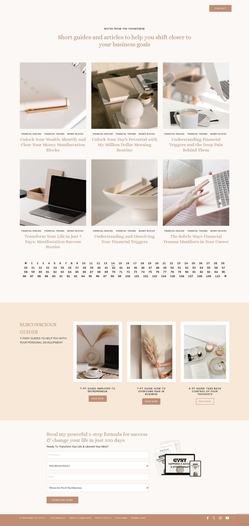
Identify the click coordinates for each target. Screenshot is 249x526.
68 (99, 276)
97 (105, 280)
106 (181, 280)
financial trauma (54, 134)
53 (194, 271)
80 (186, 276)
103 (154, 280)
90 (53, 280)
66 (84, 276)
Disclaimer (121, 522)
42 (113, 271)
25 (193, 267)
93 (75, 280)
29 (222, 267)
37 (77, 271)
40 (99, 271)
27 (208, 267)
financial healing (31, 134)
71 (121, 276)
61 (47, 276)
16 (127, 267)
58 (25, 276)
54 (201, 271)
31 (33, 271)
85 (223, 276)
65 (77, 276)
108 (199, 280)
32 (40, 271)
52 (186, 271)
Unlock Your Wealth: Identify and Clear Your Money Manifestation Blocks (53, 146)
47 (150, 271)
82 (201, 276)
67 (91, 276)
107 (190, 280)
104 (163, 280)
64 (69, 276)
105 (172, 280)
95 (90, 280)
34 (55, 271)
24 (186, 267)
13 (105, 267)
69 (106, 276)
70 (113, 276)
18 (142, 267)
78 (172, 276)
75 (150, 276)
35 (62, 271)
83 (208, 276)
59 (33, 276)
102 (145, 280)
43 (121, 271)
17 (135, 267)
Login (202, 8)
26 (200, 267)
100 (127, 280)
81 (194, 276)
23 (178, 267)
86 (24, 280)
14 (113, 267)
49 (164, 271)
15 (120, 267)
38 (84, 271)
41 (106, 271)
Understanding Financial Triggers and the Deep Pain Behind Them (196, 146)
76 (157, 276)
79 (179, 276)
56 (216, 271)
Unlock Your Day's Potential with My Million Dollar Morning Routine (124, 146)
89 (46, 280)
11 (91, 267)
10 (83, 267)
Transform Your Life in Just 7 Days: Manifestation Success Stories (53, 245)
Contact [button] (220, 8)
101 (136, 280)
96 (97, 280)
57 (223, 271)
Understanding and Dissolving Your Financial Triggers (124, 245)
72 (128, 276)
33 (47, 271)
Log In (238, 8)
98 (112, 280)
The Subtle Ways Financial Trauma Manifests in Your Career (196, 245)
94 (83, 280)
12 (98, 267)
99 (119, 280)
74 (143, 276)
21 (164, 267)
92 (68, 280)
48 (157, 271)
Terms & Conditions (80, 522)
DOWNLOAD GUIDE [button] (62, 504)
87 (31, 280)
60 (40, 276)
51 (179, 271)
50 (172, 271)
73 (135, 276)
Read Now (98, 402)
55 (208, 271)
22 (171, 267)
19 (149, 267)
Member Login (138, 522)
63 (62, 276)
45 (135, 271)
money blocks (75, 134)
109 (208, 280)
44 (128, 271)
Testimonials (57, 522)
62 (55, 276)
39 (91, 271)
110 (217, 280)
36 (69, 271)
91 (61, 280)
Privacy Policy (103, 522)
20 (157, 267)
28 (215, 267)
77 (164, 276)
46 (143, 271)
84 (216, 276)
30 (25, 271)
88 (39, 280)
